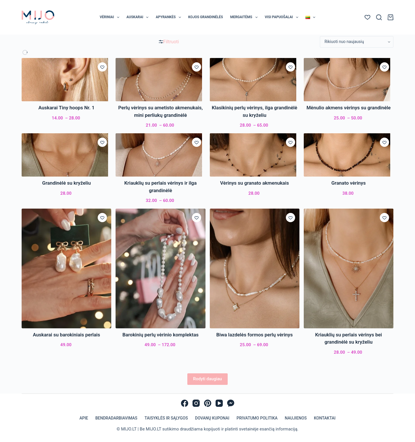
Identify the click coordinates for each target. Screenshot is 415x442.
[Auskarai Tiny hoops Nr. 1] (66, 79)
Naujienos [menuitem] (296, 418)
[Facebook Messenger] (230, 403)
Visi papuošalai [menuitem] (283, 17)
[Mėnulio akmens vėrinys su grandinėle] (348, 79)
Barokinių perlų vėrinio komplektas (160, 335)
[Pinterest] (207, 403)
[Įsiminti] (102, 67)
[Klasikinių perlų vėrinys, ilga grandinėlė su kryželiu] (254, 79)
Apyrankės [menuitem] (169, 17)
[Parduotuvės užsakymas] (356, 42)
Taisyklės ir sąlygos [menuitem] (166, 418)
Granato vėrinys (348, 183)
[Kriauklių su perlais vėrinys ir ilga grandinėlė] (160, 155)
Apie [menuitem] (84, 418)
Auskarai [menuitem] (139, 17)
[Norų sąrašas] (367, 17)
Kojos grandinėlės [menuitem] (205, 17)
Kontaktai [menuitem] (324, 418)
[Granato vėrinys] (348, 155)
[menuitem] (310, 17)
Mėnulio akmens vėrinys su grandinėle (348, 107)
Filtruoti (169, 41)
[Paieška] (379, 17)
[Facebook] (184, 403)
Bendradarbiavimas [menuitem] (116, 418)
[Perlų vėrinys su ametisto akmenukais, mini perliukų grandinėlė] (160, 79)
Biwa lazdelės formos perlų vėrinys (254, 335)
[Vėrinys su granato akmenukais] (254, 155)
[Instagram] (196, 403)
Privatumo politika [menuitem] (257, 418)
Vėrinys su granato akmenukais (254, 183)
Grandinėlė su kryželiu (66, 183)
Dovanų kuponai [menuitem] (212, 418)
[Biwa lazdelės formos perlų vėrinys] (254, 268)
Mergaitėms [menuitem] (245, 17)
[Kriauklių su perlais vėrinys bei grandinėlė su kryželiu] (348, 268)
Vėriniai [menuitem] (111, 17)
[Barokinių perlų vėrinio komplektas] (160, 268)
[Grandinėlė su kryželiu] (66, 155)
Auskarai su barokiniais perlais (66, 335)
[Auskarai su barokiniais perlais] (66, 268)
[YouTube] (219, 403)
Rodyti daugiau (207, 378)
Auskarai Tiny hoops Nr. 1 (66, 107)
